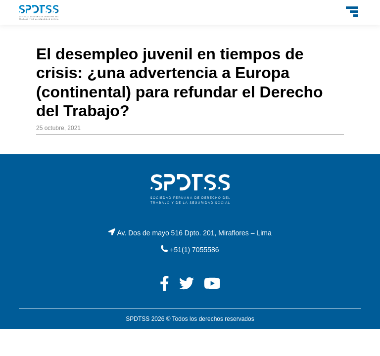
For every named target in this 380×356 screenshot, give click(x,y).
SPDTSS (137, 318)
